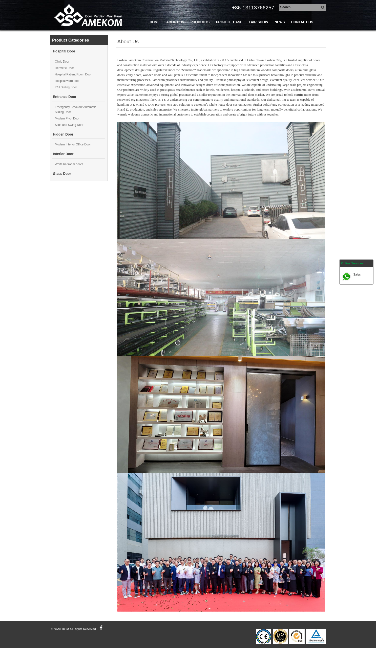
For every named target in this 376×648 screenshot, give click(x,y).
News (279, 22)
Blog (155, 33)
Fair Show (258, 22)
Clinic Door (62, 61)
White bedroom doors (69, 164)
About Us (175, 22)
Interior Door (63, 154)
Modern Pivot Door (67, 118)
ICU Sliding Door (66, 87)
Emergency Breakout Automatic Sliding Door (75, 109)
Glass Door (62, 174)
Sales (357, 274)
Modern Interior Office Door (73, 144)
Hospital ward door (67, 81)
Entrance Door (64, 97)
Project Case (229, 22)
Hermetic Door (64, 68)
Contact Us (302, 22)
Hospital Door (64, 51)
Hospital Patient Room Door (73, 74)
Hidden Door (63, 134)
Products (199, 22)
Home (155, 22)
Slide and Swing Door (69, 125)
